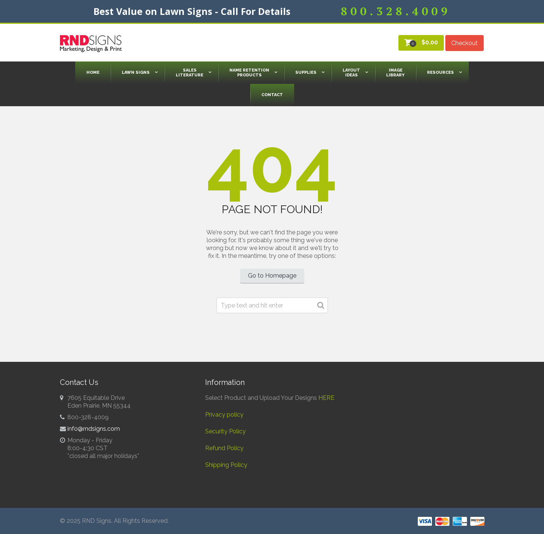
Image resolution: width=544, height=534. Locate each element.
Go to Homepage (272, 275)
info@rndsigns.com (93, 428)
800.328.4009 (396, 11)
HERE (326, 397)
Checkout (464, 43)
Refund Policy (224, 448)
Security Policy (225, 431)
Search (320, 306)
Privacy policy (224, 414)
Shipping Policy (226, 464)
